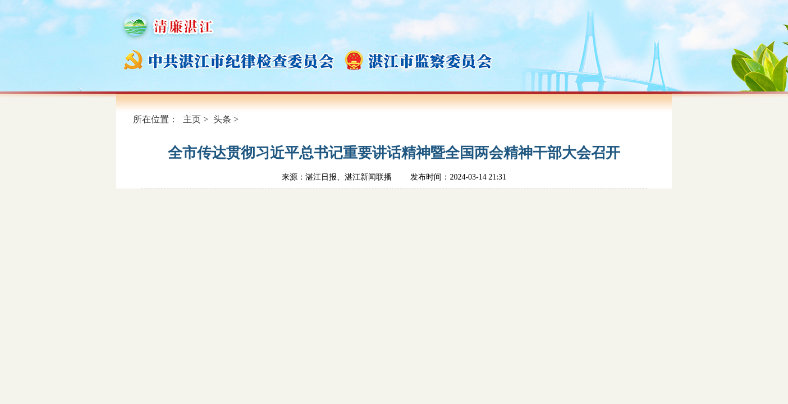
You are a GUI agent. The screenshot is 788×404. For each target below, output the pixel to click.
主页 (192, 119)
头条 (222, 119)
